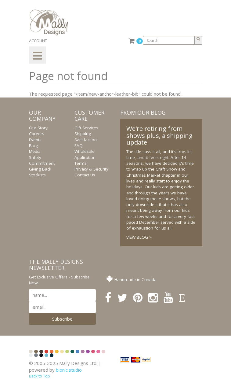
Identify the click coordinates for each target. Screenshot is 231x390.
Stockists (37, 175)
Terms (80, 163)
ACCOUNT (38, 40)
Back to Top (39, 376)
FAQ (78, 145)
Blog (33, 145)
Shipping (82, 133)
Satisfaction (85, 139)
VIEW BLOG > (139, 237)
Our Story (38, 128)
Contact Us (84, 175)
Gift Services (86, 128)
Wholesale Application (85, 154)
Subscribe (62, 319)
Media (35, 151)
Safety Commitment (42, 160)
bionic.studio (69, 370)
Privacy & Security (91, 169)
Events (35, 139)
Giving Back (40, 169)
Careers (36, 133)
